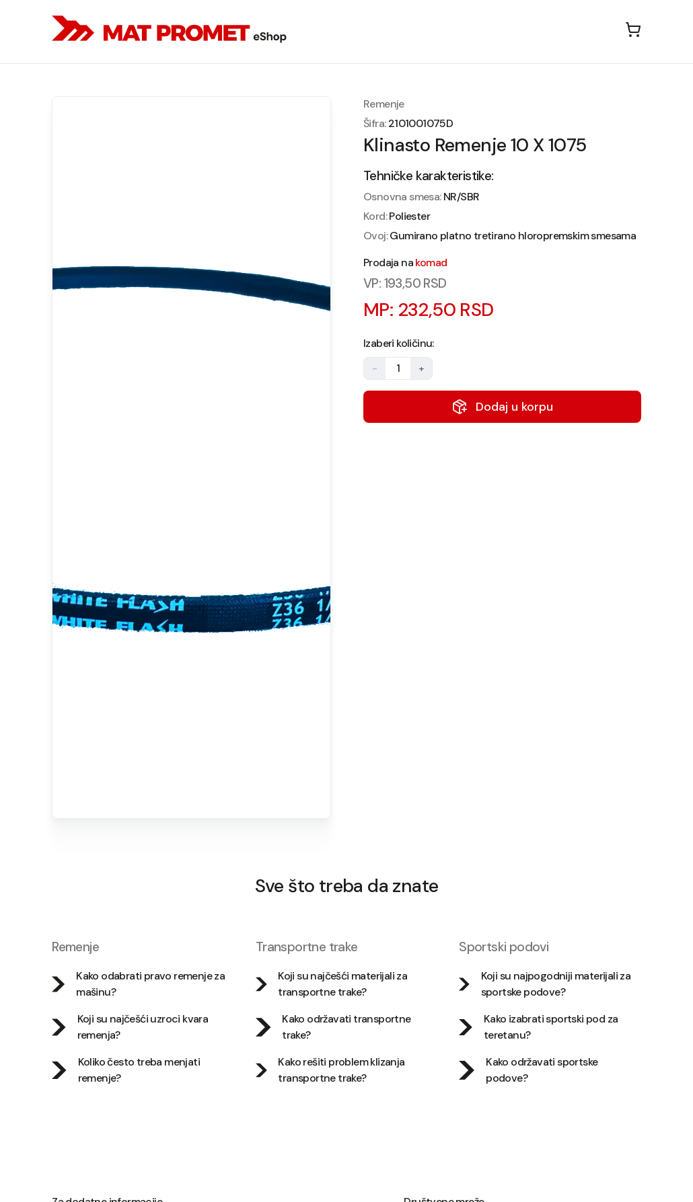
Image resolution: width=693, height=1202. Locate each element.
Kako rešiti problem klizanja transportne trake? (330, 1070)
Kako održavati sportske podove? (528, 1070)
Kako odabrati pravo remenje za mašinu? (138, 984)
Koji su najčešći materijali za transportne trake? (331, 984)
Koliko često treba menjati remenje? (126, 1070)
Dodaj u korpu (501, 407)
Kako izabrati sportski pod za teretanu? (538, 1027)
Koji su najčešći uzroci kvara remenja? (130, 1027)
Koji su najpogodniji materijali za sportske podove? (544, 984)
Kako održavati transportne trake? (333, 1027)
